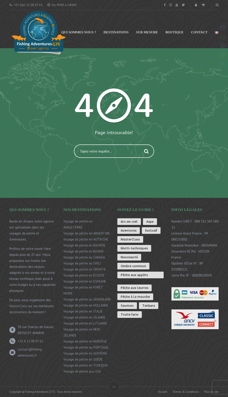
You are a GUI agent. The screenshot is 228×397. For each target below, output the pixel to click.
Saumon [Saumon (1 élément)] (127, 305)
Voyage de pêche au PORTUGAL (86, 347)
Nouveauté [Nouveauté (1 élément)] (129, 257)
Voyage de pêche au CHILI (82, 263)
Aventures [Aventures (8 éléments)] (128, 230)
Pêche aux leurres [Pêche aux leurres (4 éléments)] (134, 288)
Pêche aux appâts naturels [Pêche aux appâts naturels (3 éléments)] (134, 275)
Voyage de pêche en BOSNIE (83, 251)
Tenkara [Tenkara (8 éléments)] (148, 305)
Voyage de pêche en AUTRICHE (85, 239)
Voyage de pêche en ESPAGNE (84, 281)
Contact (199, 32)
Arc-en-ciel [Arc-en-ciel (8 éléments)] (129, 221)
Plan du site (211, 392)
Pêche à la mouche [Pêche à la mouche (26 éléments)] (135, 297)
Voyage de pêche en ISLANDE (84, 317)
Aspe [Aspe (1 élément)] (150, 221)
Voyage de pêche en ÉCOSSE (83, 275)
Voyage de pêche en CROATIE (84, 269)
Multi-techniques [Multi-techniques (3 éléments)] (134, 248)
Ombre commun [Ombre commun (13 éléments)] (133, 266)
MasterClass (18, 306)
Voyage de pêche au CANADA (84, 257)
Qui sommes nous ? (78, 32)
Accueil (162, 392)
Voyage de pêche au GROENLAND (87, 299)
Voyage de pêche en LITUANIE (85, 323)
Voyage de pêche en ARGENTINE (86, 233)
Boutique (174, 32)
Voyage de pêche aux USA (82, 371)
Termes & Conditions (185, 392)
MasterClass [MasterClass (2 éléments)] (130, 239)
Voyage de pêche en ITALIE (83, 311)
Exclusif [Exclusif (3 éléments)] (151, 230)
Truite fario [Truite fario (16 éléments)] (129, 314)
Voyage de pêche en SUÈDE (83, 359)
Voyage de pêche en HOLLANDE (85, 305)
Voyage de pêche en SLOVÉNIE (85, 353)
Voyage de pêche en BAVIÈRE (84, 245)
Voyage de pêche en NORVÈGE (85, 341)
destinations (18, 312)
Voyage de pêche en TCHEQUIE (85, 365)
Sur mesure (147, 32)
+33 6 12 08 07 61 (30, 341)
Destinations (116, 32)
